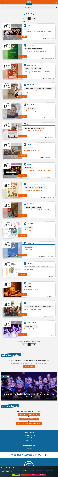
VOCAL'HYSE (28, 247)
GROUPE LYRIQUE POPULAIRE (33, 68)
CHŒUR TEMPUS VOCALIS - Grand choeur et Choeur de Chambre (39, 88)
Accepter (16, 474)
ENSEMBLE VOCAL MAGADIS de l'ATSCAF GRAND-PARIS (39, 267)
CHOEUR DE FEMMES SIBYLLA (33, 207)
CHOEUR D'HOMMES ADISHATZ (33, 49)
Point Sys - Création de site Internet (29, 449)
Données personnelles (6, 471)
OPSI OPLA (28, 286)
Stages (47, 98)
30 (34, 18)
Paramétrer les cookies (37, 474)
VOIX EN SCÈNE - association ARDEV (34, 128)
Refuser (24, 474)
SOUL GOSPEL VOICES (31, 326)
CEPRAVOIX (28, 168)
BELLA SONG (28, 227)
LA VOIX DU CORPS (30, 108)
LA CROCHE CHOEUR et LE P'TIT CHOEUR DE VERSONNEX (39, 306)
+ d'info (22, 37)
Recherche (29, 7)
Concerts (48, 38)
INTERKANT (28, 148)
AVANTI (27, 29)
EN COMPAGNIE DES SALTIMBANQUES (35, 187)
